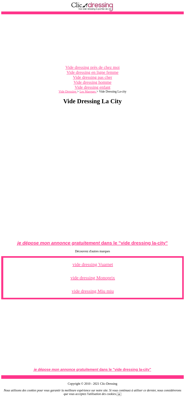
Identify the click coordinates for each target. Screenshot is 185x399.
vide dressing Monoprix (93, 277)
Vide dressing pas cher (92, 77)
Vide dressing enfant (92, 87)
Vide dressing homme (92, 82)
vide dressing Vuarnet (93, 264)
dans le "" (92, 242)
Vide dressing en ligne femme (92, 72)
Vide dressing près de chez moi (92, 67)
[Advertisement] (92, 39)
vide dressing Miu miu (93, 291)
